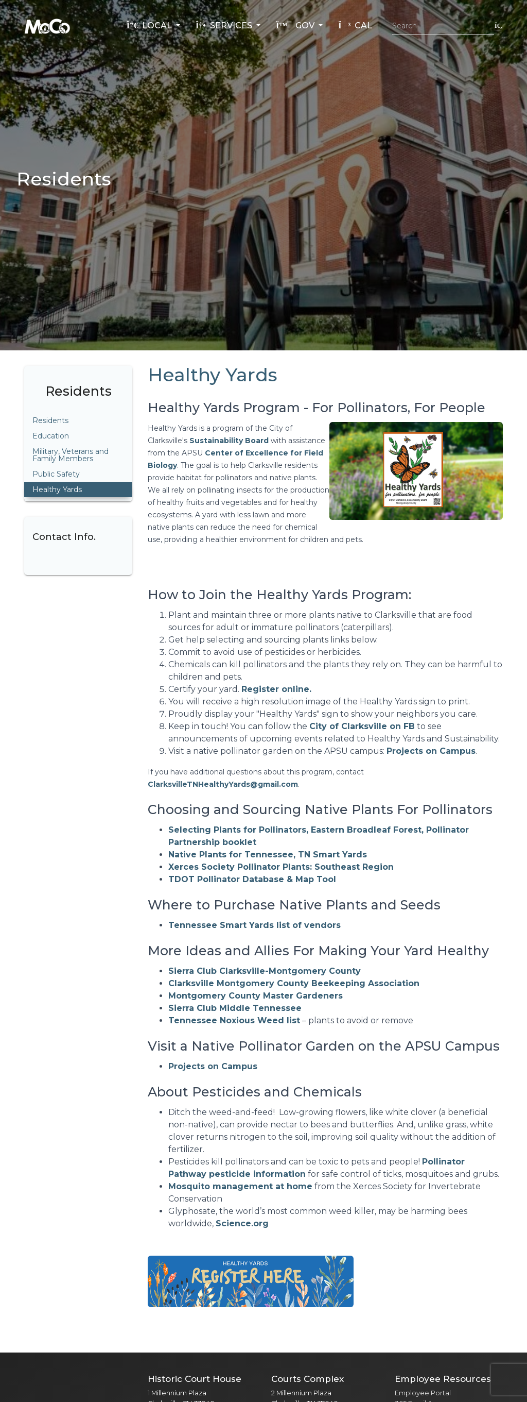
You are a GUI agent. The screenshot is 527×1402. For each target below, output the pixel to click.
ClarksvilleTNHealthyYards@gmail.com (223, 784)
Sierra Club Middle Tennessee (235, 1008)
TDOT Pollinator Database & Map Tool (252, 879)
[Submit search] (498, 25)
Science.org (242, 1223)
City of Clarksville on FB (362, 726)
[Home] (47, 26)
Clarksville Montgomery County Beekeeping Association (293, 983)
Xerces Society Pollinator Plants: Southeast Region (281, 867)
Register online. (276, 689)
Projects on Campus (431, 751)
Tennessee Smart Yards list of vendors (254, 925)
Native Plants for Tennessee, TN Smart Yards (267, 854)
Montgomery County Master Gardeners (255, 996)
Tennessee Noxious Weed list (234, 1020)
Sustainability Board (229, 440)
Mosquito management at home (240, 1186)
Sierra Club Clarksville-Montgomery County (264, 971)
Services (225, 25)
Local (150, 25)
